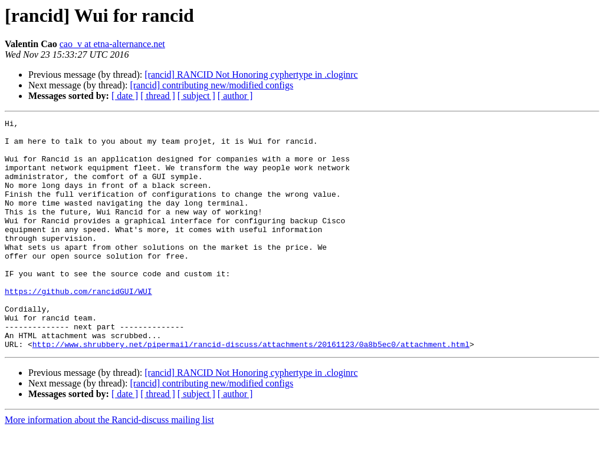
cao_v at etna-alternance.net (112, 44)
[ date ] (124, 96)
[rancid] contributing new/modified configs (211, 85)
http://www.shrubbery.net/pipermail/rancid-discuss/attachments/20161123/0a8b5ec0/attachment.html (251, 390)
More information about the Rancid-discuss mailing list (109, 466)
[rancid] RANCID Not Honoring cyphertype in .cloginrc (251, 75)
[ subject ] (196, 96)
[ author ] (235, 96)
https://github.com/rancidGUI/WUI (78, 326)
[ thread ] (157, 96)
